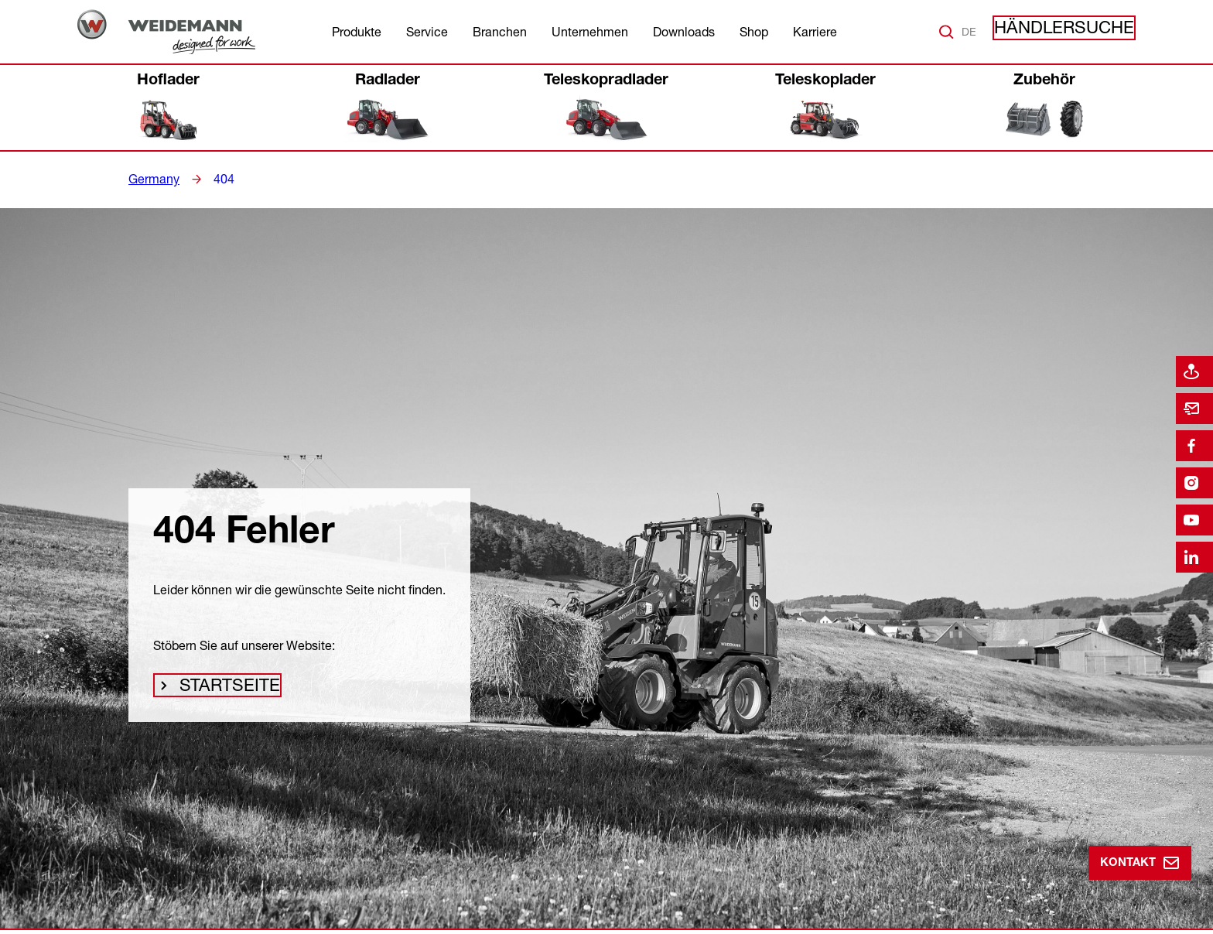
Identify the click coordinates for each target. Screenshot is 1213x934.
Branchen (500, 31)
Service (427, 31)
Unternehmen (590, 31)
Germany (151, 179)
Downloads (684, 31)
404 (217, 179)
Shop (754, 31)
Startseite (223, 690)
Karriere (815, 31)
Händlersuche (1078, 31)
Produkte (356, 31)
